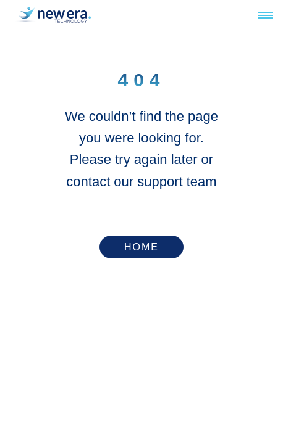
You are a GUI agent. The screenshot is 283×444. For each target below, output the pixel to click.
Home (141, 247)
